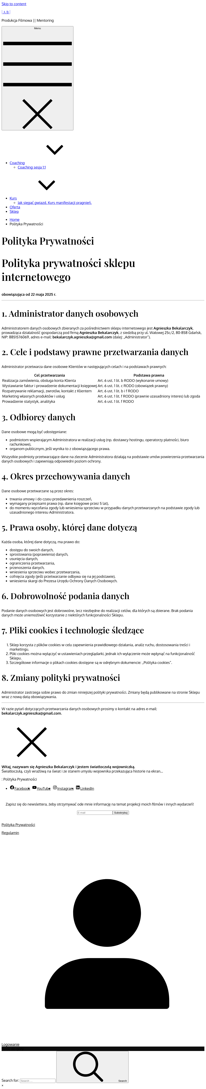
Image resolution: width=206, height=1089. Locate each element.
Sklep (14, 211)
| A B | (6, 12)
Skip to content (14, 4)
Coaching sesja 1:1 (32, 167)
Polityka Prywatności (18, 824)
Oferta (15, 207)
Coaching (47, 163)
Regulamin (10, 832)
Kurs (43, 198)
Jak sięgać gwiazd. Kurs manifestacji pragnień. (55, 202)
